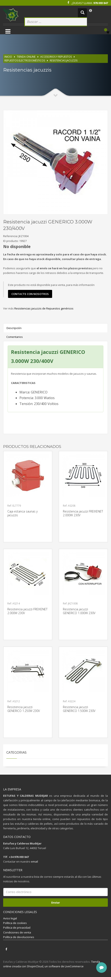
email (34, 861)
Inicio (8, 56)
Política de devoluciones (18, 937)
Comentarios (14, 337)
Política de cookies (15, 923)
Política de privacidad (16, 927)
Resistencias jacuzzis (63, 60)
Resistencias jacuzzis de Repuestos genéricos (43, 308)
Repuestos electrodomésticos (24, 60)
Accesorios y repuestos (56, 56)
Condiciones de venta (17, 932)
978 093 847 (100, 3)
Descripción (14, 328)
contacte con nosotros (30, 294)
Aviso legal (10, 918)
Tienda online (26, 56)
